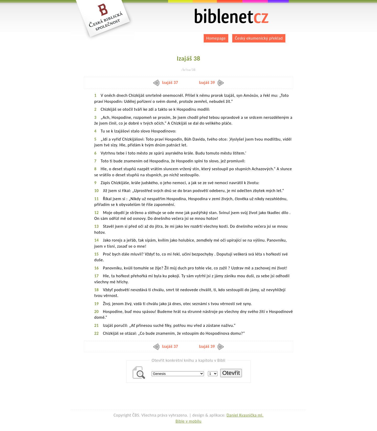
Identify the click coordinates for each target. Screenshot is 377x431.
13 (96, 226)
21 (96, 325)
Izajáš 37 (165, 82)
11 (96, 198)
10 (96, 190)
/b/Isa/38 (188, 70)
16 (96, 267)
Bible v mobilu (188, 421)
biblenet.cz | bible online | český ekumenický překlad (232, 16)
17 (96, 275)
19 (96, 303)
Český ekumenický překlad (259, 38)
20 (96, 311)
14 (96, 240)
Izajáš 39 (211, 82)
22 (96, 333)
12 (96, 212)
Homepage (216, 38)
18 (96, 289)
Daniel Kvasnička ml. (244, 415)
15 (96, 254)
